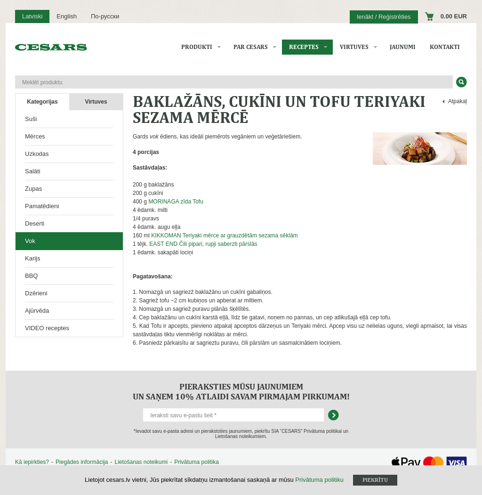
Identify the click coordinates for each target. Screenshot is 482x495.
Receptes (304, 46)
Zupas (33, 188)
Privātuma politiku (319, 479)
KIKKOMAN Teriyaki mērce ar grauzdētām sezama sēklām (224, 235)
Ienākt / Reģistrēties (384, 16)
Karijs (32, 258)
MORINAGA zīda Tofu (175, 201)
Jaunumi (403, 46)
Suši (31, 118)
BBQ (31, 275)
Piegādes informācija (82, 462)
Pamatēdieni (42, 206)
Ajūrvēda (37, 310)
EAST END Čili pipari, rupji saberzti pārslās (203, 244)
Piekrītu (375, 480)
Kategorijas (42, 101)
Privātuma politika (196, 462)
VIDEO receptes (47, 328)
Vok (30, 240)
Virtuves (354, 46)
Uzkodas (37, 153)
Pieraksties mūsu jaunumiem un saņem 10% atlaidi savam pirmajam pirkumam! (241, 391)
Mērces (35, 136)
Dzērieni (36, 293)
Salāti (32, 171)
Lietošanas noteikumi (141, 462)
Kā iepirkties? (32, 462)
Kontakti (445, 46)
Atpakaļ (457, 101)
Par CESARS (250, 46)
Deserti (34, 223)
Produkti (196, 46)
